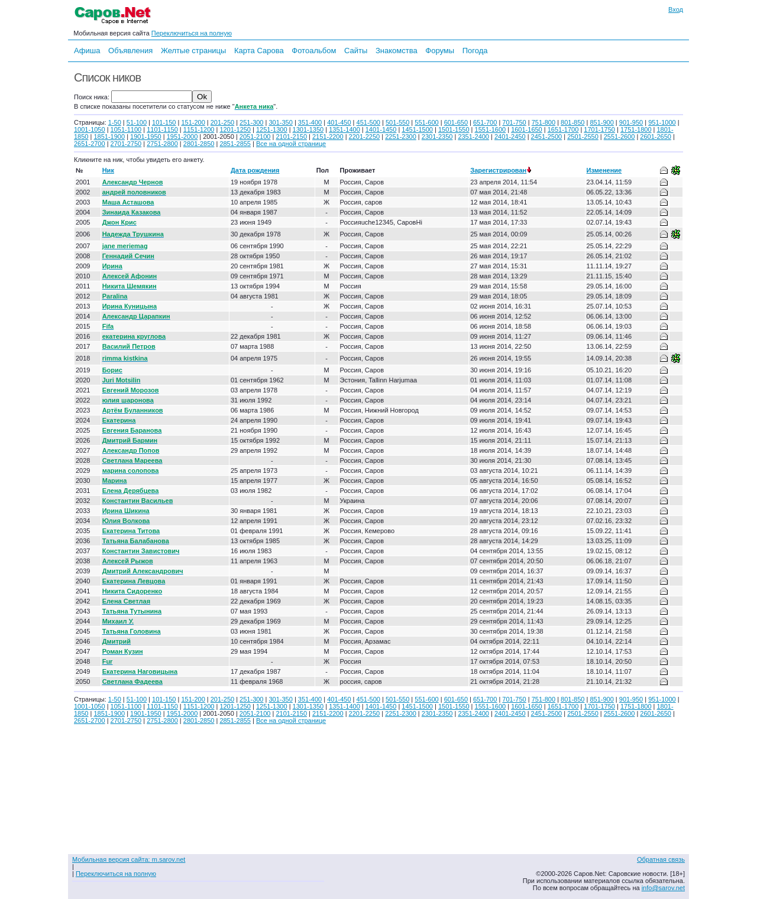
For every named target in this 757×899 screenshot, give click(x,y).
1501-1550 (454, 129)
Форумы (439, 50)
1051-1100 (126, 129)
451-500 (368, 122)
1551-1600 (490, 129)
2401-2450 (510, 136)
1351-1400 (344, 129)
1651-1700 (563, 129)
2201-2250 (364, 136)
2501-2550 (583, 136)
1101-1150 (162, 129)
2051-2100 (255, 136)
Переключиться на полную (191, 33)
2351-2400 (473, 136)
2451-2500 (546, 136)
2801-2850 (199, 143)
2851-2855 (235, 143)
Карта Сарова (259, 50)
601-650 (456, 122)
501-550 (397, 122)
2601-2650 (655, 136)
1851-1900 (109, 136)
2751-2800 (162, 143)
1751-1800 (636, 129)
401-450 (339, 122)
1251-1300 (271, 129)
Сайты (355, 50)
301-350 (280, 122)
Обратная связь (661, 859)
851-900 (601, 122)
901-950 (631, 122)
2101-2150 (291, 136)
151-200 (193, 122)
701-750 (514, 122)
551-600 (426, 122)
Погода (475, 50)
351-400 (310, 122)
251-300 (251, 122)
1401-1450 (381, 129)
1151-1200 (199, 129)
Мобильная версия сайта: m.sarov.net (128, 859)
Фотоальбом (314, 50)
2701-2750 (126, 143)
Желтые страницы (194, 50)
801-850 (572, 122)
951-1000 (662, 122)
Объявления (130, 50)
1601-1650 (526, 129)
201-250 (222, 122)
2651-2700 (89, 143)
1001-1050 (89, 129)
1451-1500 (417, 129)
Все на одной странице (291, 143)
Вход (675, 9)
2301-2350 (437, 136)
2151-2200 (328, 136)
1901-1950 (145, 136)
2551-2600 (619, 136)
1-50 (114, 122)
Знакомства (397, 50)
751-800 (543, 122)
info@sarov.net (663, 887)
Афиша (87, 50)
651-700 (485, 122)
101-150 (164, 122)
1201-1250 (235, 129)
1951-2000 (182, 136)
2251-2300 (400, 136)
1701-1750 (599, 129)
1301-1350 (308, 129)
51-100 (137, 122)
